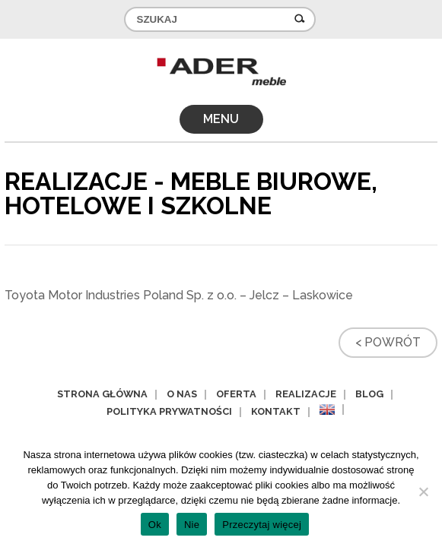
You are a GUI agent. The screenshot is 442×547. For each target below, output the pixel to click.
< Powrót (388, 342)
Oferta (236, 394)
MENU (221, 119)
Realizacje (305, 394)
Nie (191, 524)
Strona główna (102, 394)
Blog (369, 394)
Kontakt (275, 411)
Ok (154, 524)
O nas (182, 394)
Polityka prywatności (169, 411)
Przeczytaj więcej (261, 524)
